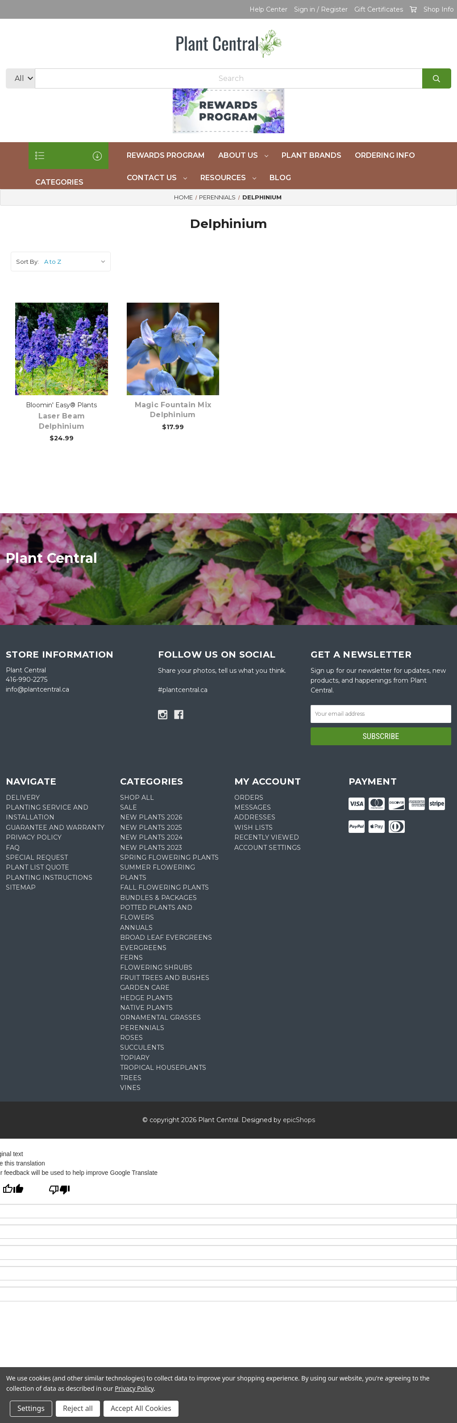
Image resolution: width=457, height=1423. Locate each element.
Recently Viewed (266, 837)
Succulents (142, 1047)
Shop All (137, 798)
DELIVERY (23, 798)
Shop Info (439, 9)
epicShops (299, 1120)
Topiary (135, 1058)
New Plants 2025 (151, 827)
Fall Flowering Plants (164, 887)
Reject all (78, 1408)
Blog (280, 177)
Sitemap (21, 887)
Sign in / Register (321, 9)
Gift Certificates (378, 9)
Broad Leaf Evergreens (166, 937)
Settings (31, 1408)
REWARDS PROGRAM (166, 155)
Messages (252, 807)
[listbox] (76, 261)
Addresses (254, 817)
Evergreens (143, 948)
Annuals (136, 928)
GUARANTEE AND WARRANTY (55, 827)
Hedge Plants (146, 998)
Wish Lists (253, 827)
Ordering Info (385, 155)
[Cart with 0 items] (413, 9)
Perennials (142, 1028)
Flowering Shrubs (156, 967)
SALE (128, 807)
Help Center (268, 9)
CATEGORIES (68, 160)
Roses (131, 1038)
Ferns (131, 958)
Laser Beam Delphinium (61, 421)
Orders (248, 798)
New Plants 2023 (151, 848)
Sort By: (27, 261)
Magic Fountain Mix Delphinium (173, 410)
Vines (130, 1088)
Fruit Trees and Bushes (164, 978)
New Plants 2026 (151, 817)
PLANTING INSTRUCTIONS (49, 878)
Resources (228, 177)
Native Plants (146, 1008)
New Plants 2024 (151, 837)
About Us (243, 155)
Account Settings (267, 848)
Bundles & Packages (158, 898)
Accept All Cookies (141, 1408)
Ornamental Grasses (160, 1017)
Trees (130, 1078)
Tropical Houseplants (163, 1068)
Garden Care (145, 988)
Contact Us (157, 177)
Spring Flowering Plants (169, 857)
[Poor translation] (59, 1191)
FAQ (13, 848)
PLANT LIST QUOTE (37, 867)
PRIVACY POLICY (34, 837)
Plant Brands (311, 155)
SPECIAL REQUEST (37, 857)
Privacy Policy (134, 1388)
